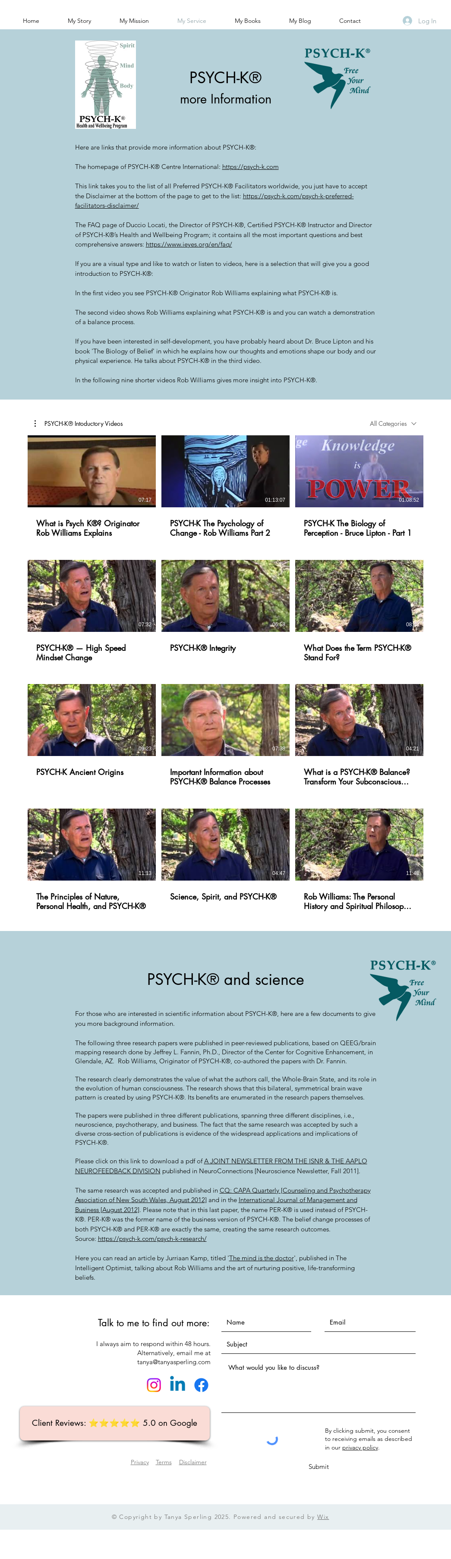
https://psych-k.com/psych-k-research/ (152, 1238)
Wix (323, 1517)
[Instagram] (154, 1385)
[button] (79, 423)
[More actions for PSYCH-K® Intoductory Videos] (79, 423)
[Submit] (319, 1466)
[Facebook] (201, 1385)
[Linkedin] (177, 1385)
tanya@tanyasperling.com (174, 1362)
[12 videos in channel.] (225, 673)
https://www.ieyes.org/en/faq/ (189, 244)
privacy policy (360, 1447)
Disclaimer (193, 1462)
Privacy (140, 1462)
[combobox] (393, 423)
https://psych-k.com (250, 166)
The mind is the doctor (261, 1258)
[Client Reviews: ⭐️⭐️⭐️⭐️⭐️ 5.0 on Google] (115, 1423)
